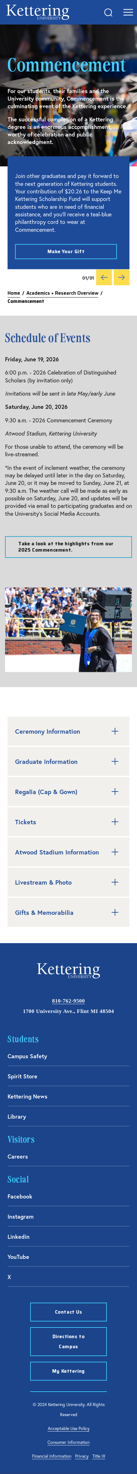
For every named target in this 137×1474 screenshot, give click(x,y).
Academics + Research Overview (62, 293)
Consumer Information (68, 1442)
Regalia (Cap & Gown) (68, 791)
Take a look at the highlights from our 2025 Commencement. (66, 550)
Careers (18, 1156)
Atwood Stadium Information (68, 852)
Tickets (68, 822)
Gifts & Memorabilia (68, 912)
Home (14, 293)
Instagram (21, 1216)
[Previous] (104, 277)
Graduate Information (68, 761)
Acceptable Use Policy (69, 1428)
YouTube (18, 1256)
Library (17, 1116)
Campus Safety (27, 1056)
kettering (37, 12)
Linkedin (19, 1236)
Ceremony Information (68, 731)
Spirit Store (22, 1076)
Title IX (98, 1456)
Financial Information (51, 1456)
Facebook (20, 1196)
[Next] (121, 277)
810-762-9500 (68, 1001)
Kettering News (27, 1096)
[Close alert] (117, 167)
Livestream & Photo (68, 882)
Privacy (82, 1456)
